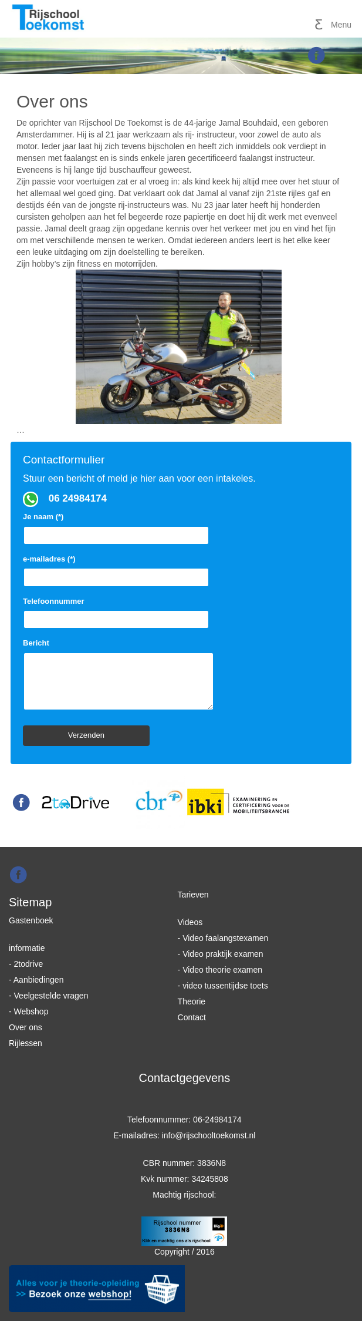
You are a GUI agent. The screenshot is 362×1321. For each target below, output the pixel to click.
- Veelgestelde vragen (48, 995)
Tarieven (193, 894)
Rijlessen (25, 1043)
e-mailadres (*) (116, 567)
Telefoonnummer (116, 610)
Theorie (191, 1001)
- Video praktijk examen (220, 954)
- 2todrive (26, 964)
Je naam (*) (116, 525)
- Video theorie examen (220, 969)
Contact (192, 1017)
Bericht (118, 675)
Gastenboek (31, 920)
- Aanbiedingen (36, 979)
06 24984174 (78, 498)
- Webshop (28, 1011)
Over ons (25, 1027)
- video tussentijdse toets (223, 985)
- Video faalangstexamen (223, 938)
